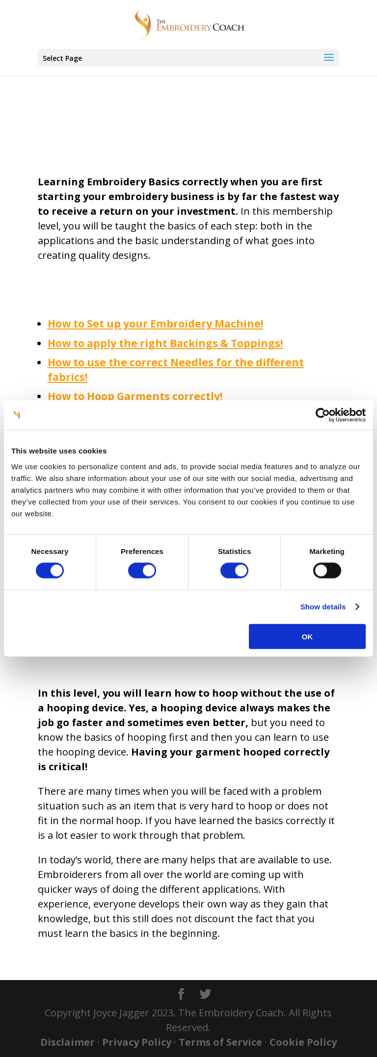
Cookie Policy (303, 1042)
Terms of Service (220, 1042)
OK (307, 636)
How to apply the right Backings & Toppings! (165, 343)
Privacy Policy (136, 1042)
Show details (323, 607)
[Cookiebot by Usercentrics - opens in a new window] (323, 415)
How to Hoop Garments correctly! (135, 396)
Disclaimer (67, 1042)
